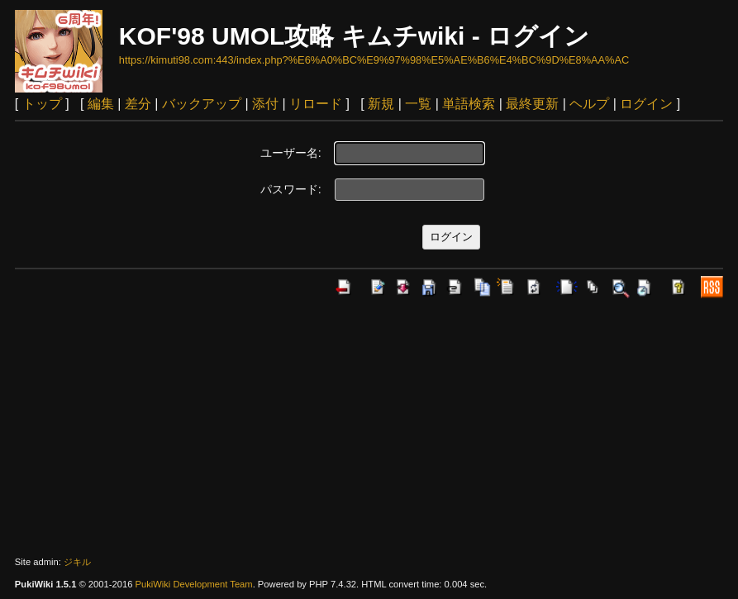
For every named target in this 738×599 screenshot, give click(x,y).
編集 (101, 104)
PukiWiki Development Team (193, 584)
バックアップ (201, 104)
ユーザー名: (290, 152)
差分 (138, 104)
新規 (381, 104)
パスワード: (290, 189)
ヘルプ (589, 104)
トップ (42, 104)
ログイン (646, 104)
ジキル (77, 562)
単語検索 (468, 104)
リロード (315, 104)
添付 (265, 104)
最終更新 (532, 104)
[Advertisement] (369, 427)
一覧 (418, 104)
